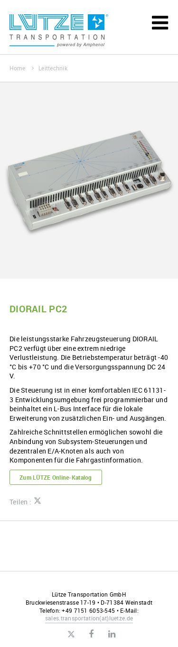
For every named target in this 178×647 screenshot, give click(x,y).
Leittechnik (52, 68)
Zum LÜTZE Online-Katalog (55, 477)
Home (21, 68)
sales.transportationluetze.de (89, 618)
